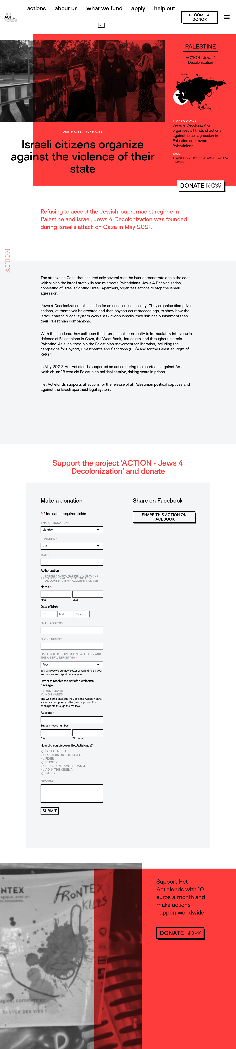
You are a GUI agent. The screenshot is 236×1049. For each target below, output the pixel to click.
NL (101, 25)
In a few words (184, 120)
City (43, 738)
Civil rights (72, 132)
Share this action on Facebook (164, 517)
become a (199, 17)
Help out (164, 8)
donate (200, 185)
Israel (179, 161)
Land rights (93, 132)
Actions (36, 8)
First (43, 599)
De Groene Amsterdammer (66, 766)
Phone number (52, 639)
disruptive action (204, 158)
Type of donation (55, 523)
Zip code (77, 738)
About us (66, 8)
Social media (56, 751)
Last (75, 599)
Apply (138, 8)
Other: (50, 773)
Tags (176, 153)
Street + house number (54, 725)
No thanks (54, 694)
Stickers (52, 762)
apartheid (180, 158)
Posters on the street (64, 755)
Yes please (54, 691)
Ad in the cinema (59, 769)
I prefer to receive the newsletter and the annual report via (71, 656)
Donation (49, 539)
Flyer (49, 758)
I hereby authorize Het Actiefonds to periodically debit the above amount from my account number (71, 578)
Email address (52, 623)
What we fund (104, 8)
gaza (224, 158)
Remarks (47, 780)
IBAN (45, 555)
